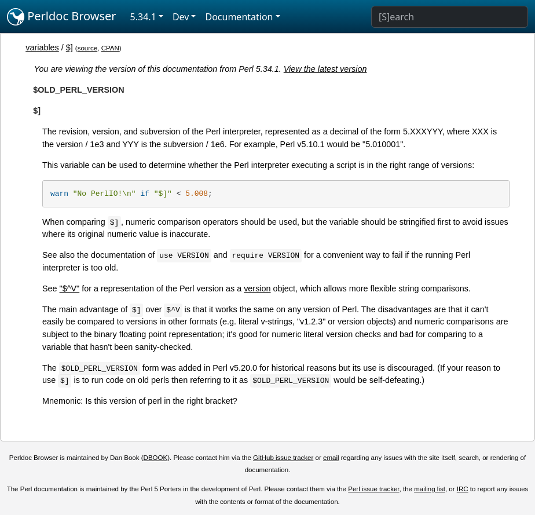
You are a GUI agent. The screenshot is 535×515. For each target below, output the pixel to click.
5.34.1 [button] (143, 16)
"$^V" (70, 288)
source (88, 48)
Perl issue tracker (373, 488)
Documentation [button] (239, 16)
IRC (462, 488)
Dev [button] (181, 16)
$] (69, 47)
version (257, 288)
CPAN (110, 48)
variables (42, 47)
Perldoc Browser (61, 16)
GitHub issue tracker (283, 457)
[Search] (449, 17)
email (331, 457)
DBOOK (156, 457)
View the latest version (325, 69)
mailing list (429, 488)
